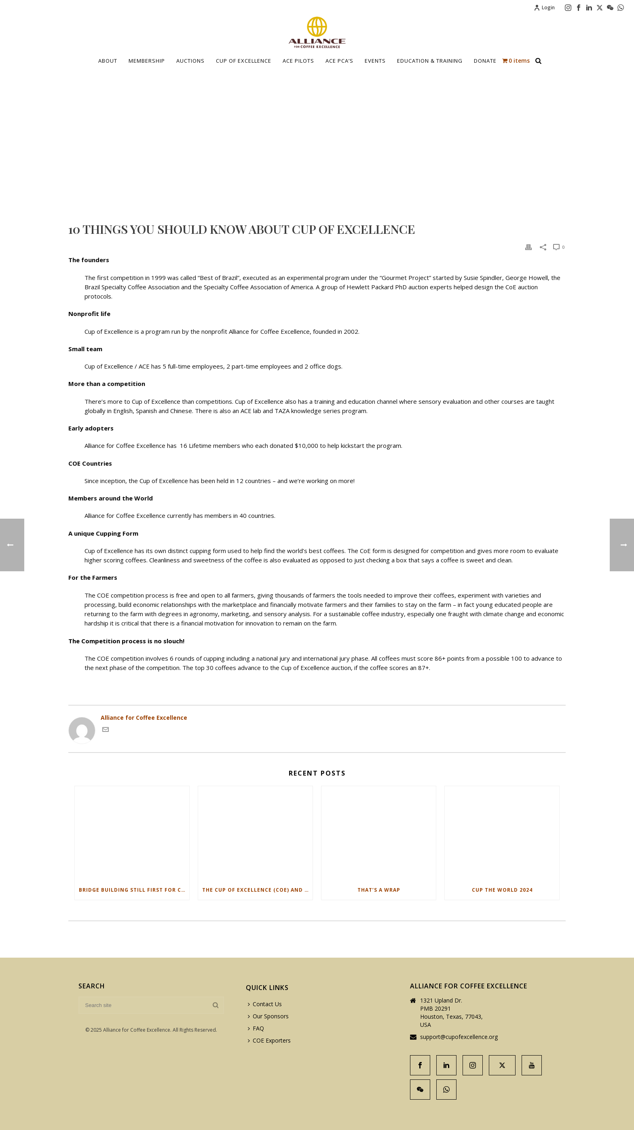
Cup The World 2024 (502, 889)
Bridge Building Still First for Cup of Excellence (134, 889)
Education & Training (430, 60)
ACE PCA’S (339, 60)
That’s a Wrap (378, 889)
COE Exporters (269, 1040)
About (107, 60)
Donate (485, 60)
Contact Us (265, 1004)
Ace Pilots (298, 60)
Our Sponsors (268, 1016)
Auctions (190, 60)
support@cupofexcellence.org (459, 1037)
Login (544, 7)
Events (375, 60)
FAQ (256, 1028)
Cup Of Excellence (243, 60)
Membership (147, 60)
